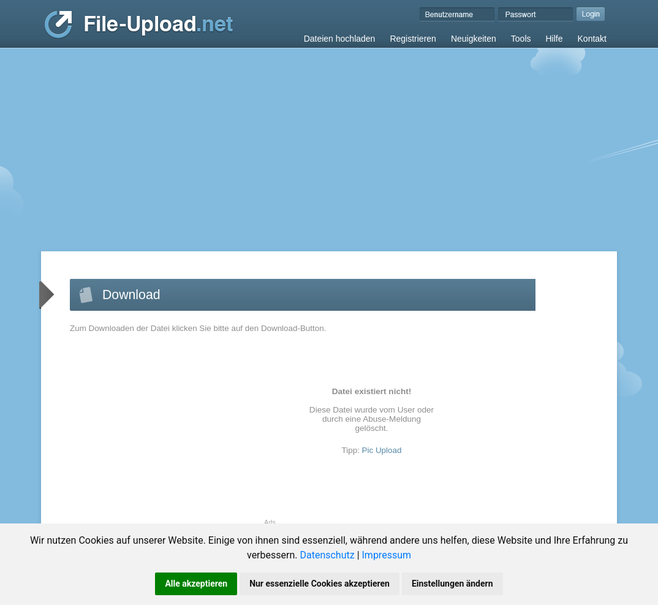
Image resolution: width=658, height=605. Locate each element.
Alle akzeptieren (196, 583)
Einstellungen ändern (452, 583)
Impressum (387, 555)
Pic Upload (382, 450)
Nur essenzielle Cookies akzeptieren (319, 583)
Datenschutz (327, 555)
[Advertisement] (329, 140)
